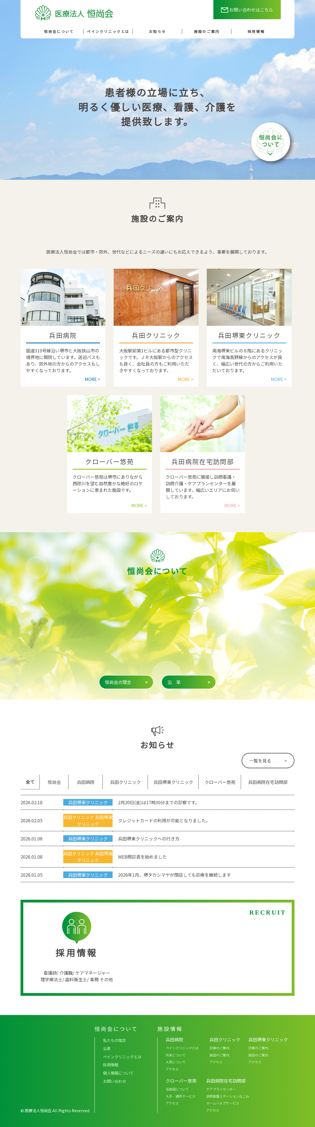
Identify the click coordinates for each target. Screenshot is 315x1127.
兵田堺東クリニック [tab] (173, 782)
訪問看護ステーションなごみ (227, 1096)
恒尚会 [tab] (54, 782)
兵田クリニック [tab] (125, 782)
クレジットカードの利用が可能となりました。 (164, 820)
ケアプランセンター (221, 1089)
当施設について (177, 1089)
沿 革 (188, 682)
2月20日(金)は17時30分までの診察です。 (158, 802)
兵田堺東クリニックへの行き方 (148, 838)
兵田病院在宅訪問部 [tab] (268, 782)
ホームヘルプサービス (222, 1103)
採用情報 (256, 31)
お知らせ (157, 31)
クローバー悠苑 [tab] (220, 782)
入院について (175, 1061)
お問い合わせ (114, 1081)
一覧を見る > (268, 760)
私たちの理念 (114, 1040)
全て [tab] (30, 781)
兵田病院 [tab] (85, 782)
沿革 (107, 1048)
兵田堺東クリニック (88, 802)
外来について (175, 1055)
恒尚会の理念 (126, 682)
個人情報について (118, 1073)
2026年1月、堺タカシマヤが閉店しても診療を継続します (174, 874)
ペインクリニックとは (108, 31)
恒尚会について (59, 31)
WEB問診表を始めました (142, 856)
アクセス (172, 1069)
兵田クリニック (78, 817)
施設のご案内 (206, 31)
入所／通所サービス (180, 1096)
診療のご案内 (219, 1047)
